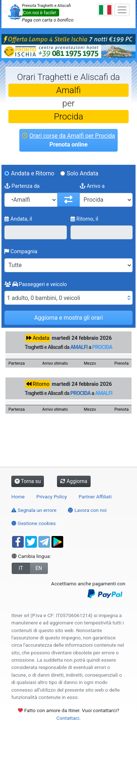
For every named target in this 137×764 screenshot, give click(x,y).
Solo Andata (83, 173)
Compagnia (20, 251)
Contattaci (67, 718)
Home (18, 496)
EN (38, 568)
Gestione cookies (33, 523)
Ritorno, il (84, 219)
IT (21, 568)
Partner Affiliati (95, 496)
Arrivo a (92, 186)
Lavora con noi (87, 510)
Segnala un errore (33, 510)
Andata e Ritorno (32, 173)
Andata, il (18, 219)
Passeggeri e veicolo (35, 284)
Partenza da (21, 186)
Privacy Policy (52, 496)
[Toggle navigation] (122, 10)
